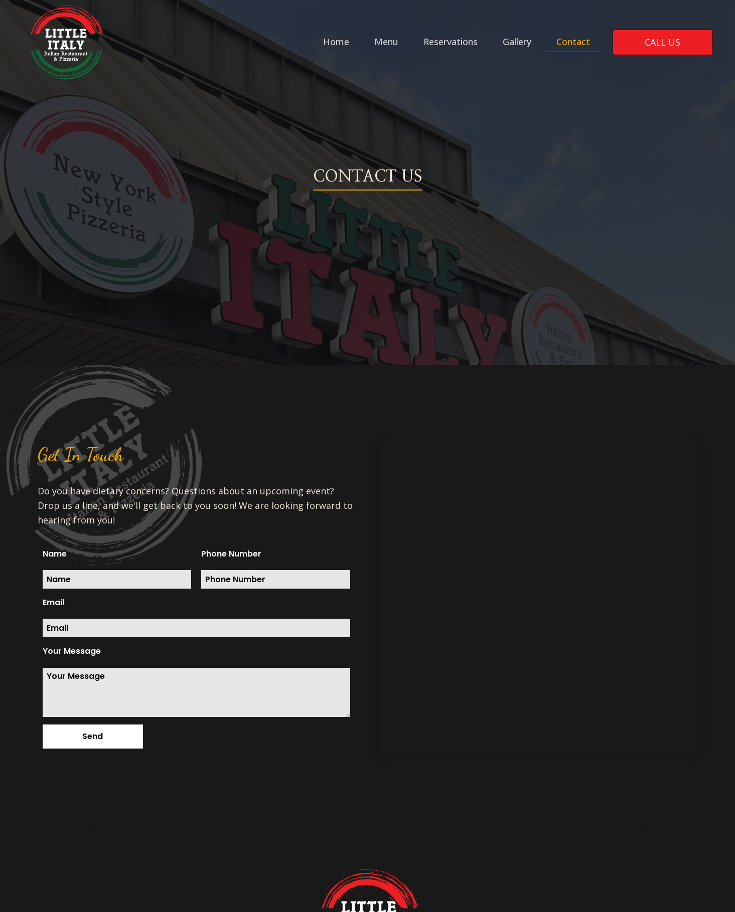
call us (662, 42)
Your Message (72, 651)
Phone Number (231, 554)
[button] (93, 736)
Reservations (450, 42)
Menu (386, 42)
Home (336, 42)
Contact (573, 42)
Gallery (517, 42)
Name (55, 554)
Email (53, 602)
